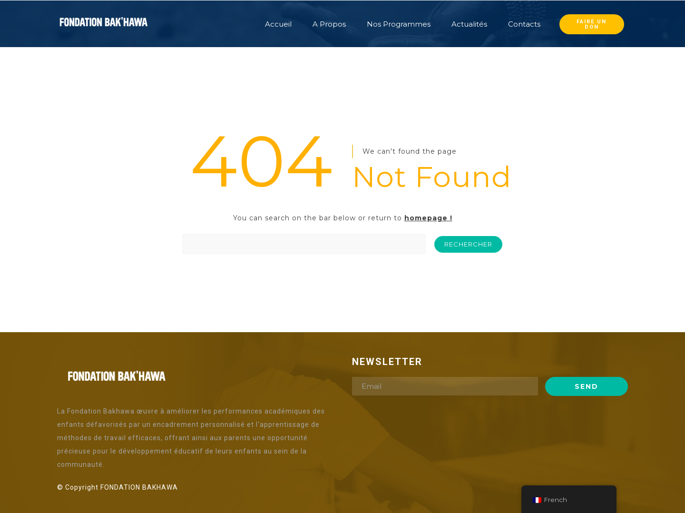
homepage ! (428, 218)
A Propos (329, 24)
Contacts (524, 24)
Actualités (469, 24)
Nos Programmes (399, 24)
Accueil (278, 24)
